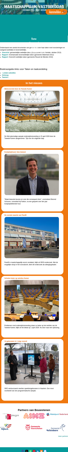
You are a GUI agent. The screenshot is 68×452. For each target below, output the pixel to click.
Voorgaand (34, 42)
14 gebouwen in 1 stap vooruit (15, 341)
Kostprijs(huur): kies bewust (15, 152)
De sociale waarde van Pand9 (15, 215)
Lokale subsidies (9, 73)
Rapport (5, 55)
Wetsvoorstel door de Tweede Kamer (18, 89)
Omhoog (5, 75)
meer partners (63, 436)
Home (33, 38)
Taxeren (5, 77)
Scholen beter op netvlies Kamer (16, 278)
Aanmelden (34, 51)
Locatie (34, 46)
